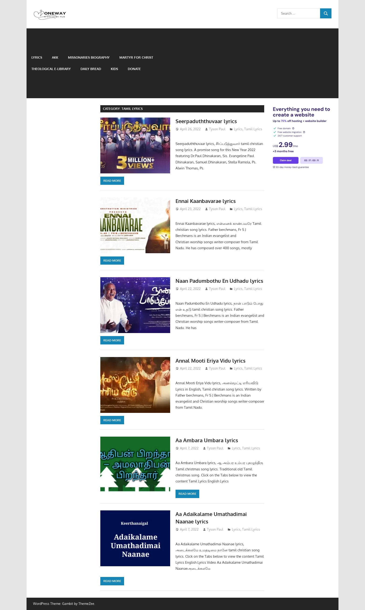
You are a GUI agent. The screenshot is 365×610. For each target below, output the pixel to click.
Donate (134, 69)
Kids (114, 69)
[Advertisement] (252, 63)
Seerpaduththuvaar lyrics (206, 121)
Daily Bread (91, 69)
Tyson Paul (217, 129)
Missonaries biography (89, 57)
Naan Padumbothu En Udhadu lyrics (219, 280)
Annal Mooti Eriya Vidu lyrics (211, 360)
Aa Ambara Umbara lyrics (207, 440)
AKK (55, 57)
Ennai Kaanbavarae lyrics (206, 201)
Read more (112, 180)
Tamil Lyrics (253, 129)
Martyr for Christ (136, 57)
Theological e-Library (51, 69)
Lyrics (36, 57)
